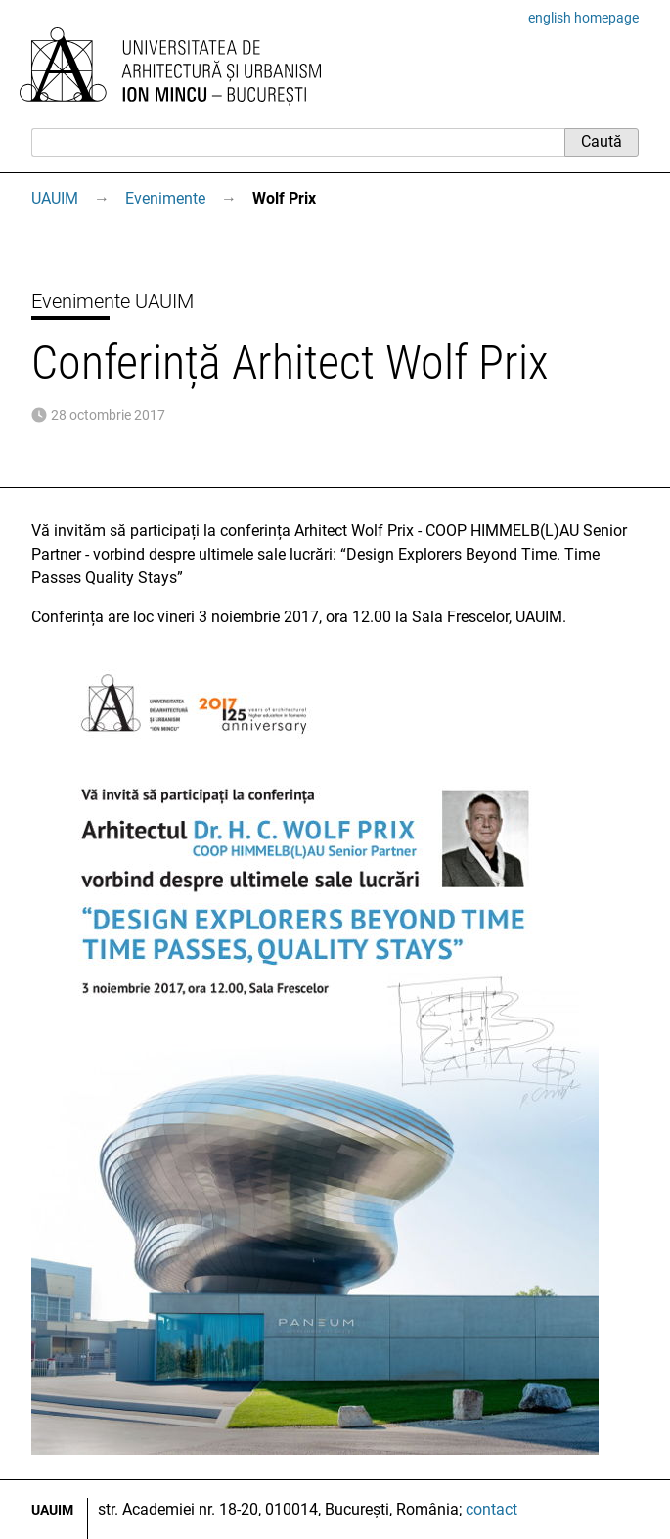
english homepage (583, 17)
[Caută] (297, 142)
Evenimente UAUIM (112, 301)
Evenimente (165, 198)
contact (491, 1509)
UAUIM (54, 198)
